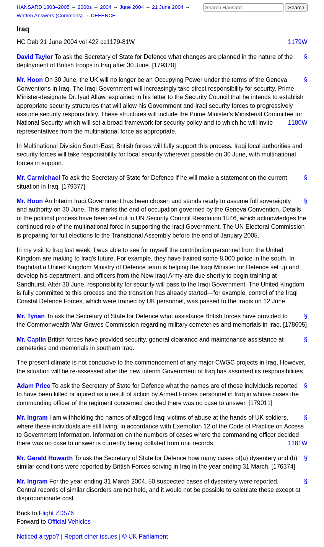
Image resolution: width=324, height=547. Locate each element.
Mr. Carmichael (38, 177)
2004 (106, 7)
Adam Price (33, 386)
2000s (85, 7)
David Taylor (35, 57)
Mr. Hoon (30, 80)
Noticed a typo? (38, 536)
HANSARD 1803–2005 (43, 7)
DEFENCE (103, 15)
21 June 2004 (168, 7)
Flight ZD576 (56, 513)
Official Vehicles (69, 521)
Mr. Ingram (32, 417)
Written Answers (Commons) (51, 15)
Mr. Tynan (31, 316)
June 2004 (132, 7)
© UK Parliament (145, 536)
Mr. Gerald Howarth (45, 458)
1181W (298, 443)
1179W (298, 42)
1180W (298, 122)
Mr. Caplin (31, 339)
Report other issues (90, 536)
